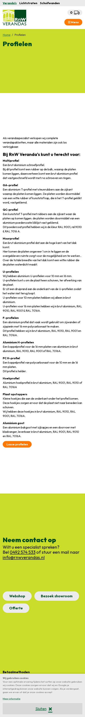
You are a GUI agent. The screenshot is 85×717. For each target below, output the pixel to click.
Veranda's (10, 3)
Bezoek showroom (57, 596)
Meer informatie (11, 698)
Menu (73, 22)
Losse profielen (17, 444)
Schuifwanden (50, 3)
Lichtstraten (28, 3)
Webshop (17, 596)
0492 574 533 (22, 552)
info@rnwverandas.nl (24, 557)
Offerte (16, 608)
